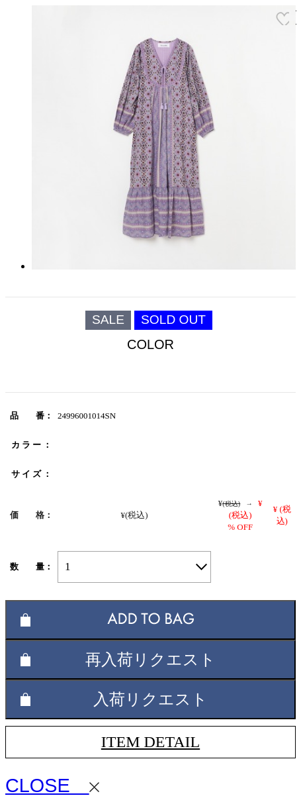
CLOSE (52, 785)
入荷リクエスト (150, 699)
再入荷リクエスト (150, 659)
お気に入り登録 (282, 18)
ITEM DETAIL (150, 741)
